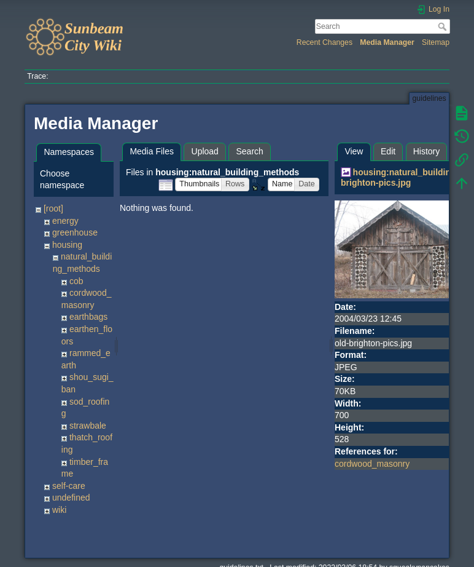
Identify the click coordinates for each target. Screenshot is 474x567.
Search (443, 26)
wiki (59, 510)
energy (65, 221)
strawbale (87, 425)
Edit (388, 151)
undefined (71, 497)
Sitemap (435, 42)
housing (67, 245)
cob (76, 281)
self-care (68, 486)
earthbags (88, 317)
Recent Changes (324, 42)
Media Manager (387, 42)
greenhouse (75, 232)
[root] (53, 208)
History (426, 151)
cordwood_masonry (372, 464)
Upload (205, 151)
